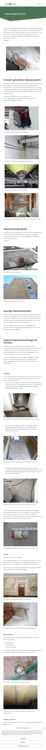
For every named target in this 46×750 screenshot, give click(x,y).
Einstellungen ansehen (23, 746)
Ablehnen (23, 742)
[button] (44, 728)
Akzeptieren (23, 738)
